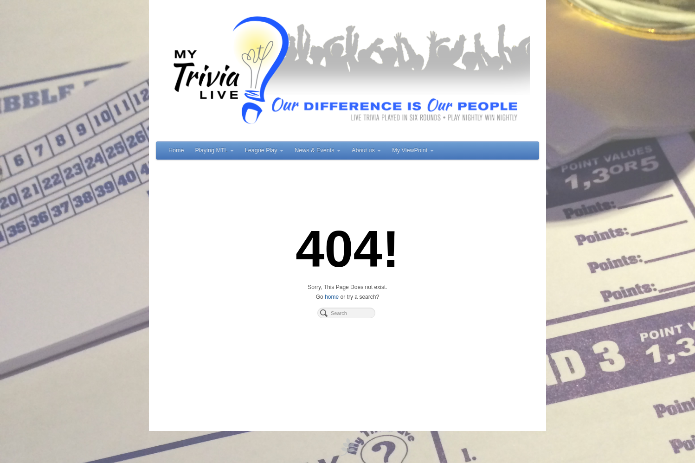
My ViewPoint (413, 150)
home (332, 297)
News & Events (318, 150)
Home (176, 150)
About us (366, 150)
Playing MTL (214, 150)
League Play (264, 150)
